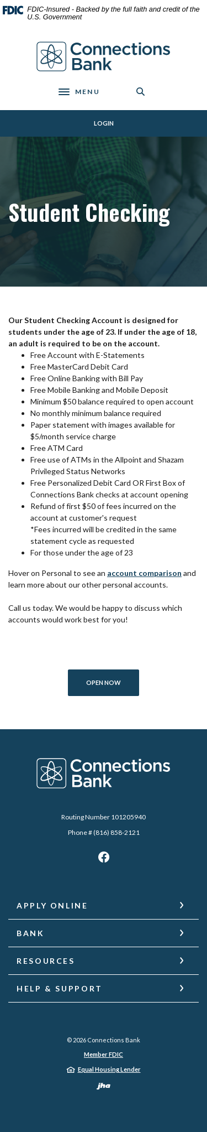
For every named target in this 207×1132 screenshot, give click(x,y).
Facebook (103, 860)
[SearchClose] (140, 91)
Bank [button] (31, 933)
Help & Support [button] (60, 988)
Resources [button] (46, 960)
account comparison (144, 573)
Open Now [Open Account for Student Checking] (112, 682)
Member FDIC (103, 1054)
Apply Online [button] (52, 905)
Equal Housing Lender (109, 1069)
